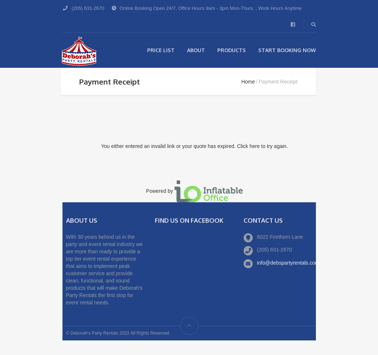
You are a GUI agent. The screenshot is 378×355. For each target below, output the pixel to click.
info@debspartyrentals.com (288, 263)
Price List (161, 50)
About (196, 50)
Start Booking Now (287, 50)
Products (231, 50)
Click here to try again (261, 146)
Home (248, 82)
